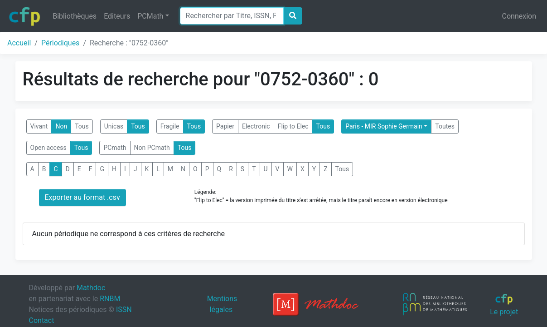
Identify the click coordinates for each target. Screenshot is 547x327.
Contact (41, 320)
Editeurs (117, 16)
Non (61, 126)
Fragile (169, 126)
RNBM (110, 298)
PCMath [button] (150, 16)
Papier (225, 126)
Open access (48, 147)
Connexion (519, 16)
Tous (82, 126)
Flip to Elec (293, 126)
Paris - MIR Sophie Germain (383, 126)
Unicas (113, 126)
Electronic (256, 126)
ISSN (124, 309)
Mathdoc (91, 287)
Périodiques (60, 43)
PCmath (114, 147)
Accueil (19, 43)
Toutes (445, 126)
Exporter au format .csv (82, 197)
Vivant (39, 126)
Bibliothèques (75, 16)
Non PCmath (152, 147)
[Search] (232, 16)
